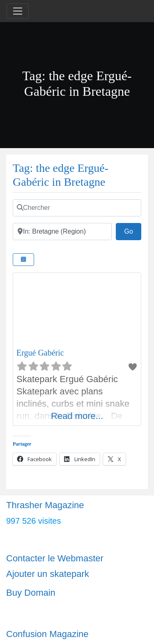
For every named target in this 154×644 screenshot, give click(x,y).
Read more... (77, 416)
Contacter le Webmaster (54, 558)
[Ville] (62, 231)
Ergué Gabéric (40, 352)
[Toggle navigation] (18, 11)
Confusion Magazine (47, 634)
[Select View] (23, 259)
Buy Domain (30, 593)
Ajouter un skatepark (47, 574)
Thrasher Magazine (45, 505)
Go (132, 230)
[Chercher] (77, 207)
